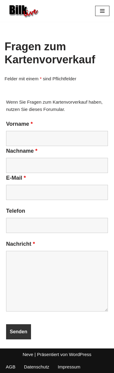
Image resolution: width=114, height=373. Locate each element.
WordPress (80, 354)
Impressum (69, 366)
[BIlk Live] (23, 11)
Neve (27, 354)
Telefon (15, 211)
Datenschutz (36, 366)
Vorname (19, 124)
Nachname (21, 151)
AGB (11, 366)
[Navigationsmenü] (102, 11)
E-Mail (16, 178)
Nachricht (20, 244)
